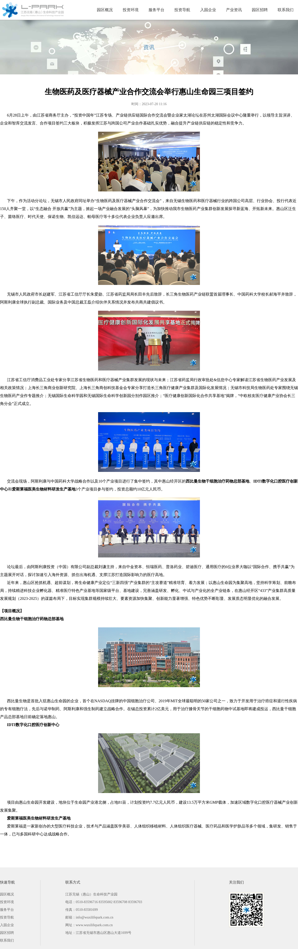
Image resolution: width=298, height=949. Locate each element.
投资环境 (131, 10)
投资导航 (182, 10)
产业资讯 (234, 10)
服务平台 (156, 10)
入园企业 (208, 10)
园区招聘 (260, 10)
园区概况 (105, 10)
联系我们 (286, 10)
